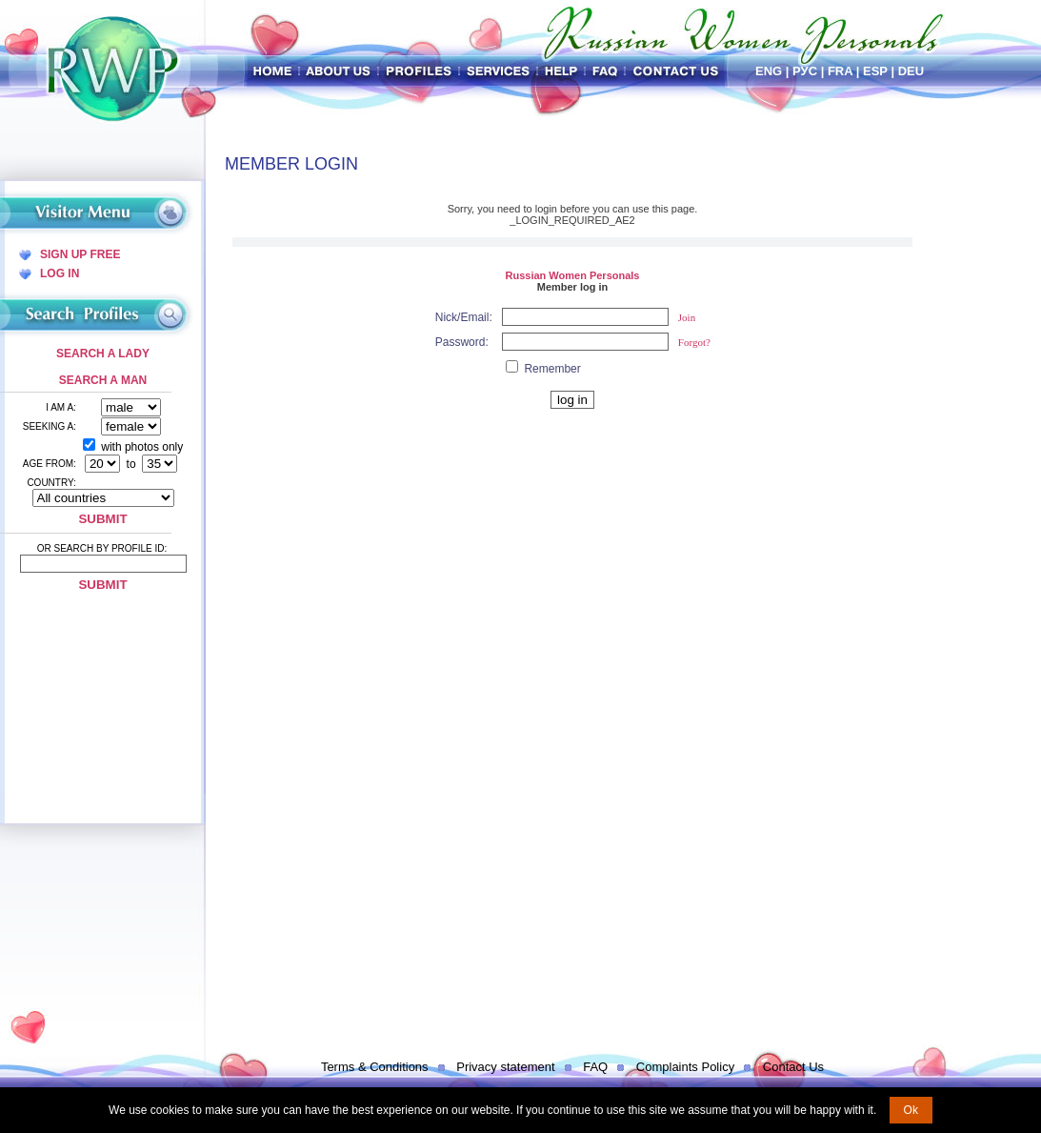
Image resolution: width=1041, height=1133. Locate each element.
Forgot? (694, 342)
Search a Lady (103, 353)
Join (686, 317)
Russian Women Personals (572, 275)
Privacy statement (505, 1067)
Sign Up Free (80, 254)
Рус (804, 71)
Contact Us (793, 1067)
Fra (840, 71)
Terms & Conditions (375, 1067)
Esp (875, 71)
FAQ (595, 1067)
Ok (911, 1110)
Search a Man (103, 380)
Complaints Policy (685, 1067)
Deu (911, 71)
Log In (59, 273)
